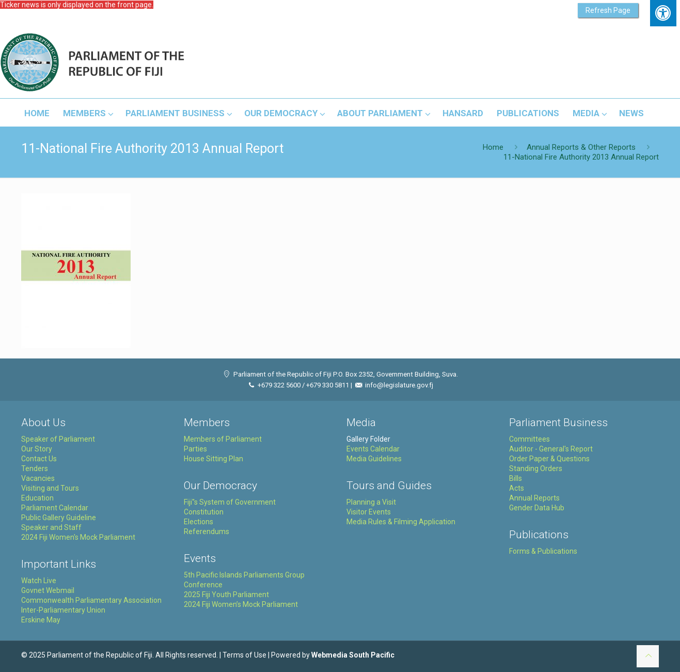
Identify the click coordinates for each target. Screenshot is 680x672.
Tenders (34, 468)
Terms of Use (244, 655)
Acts (516, 488)
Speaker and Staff (51, 527)
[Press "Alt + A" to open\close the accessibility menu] (663, 13)
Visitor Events (368, 512)
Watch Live (38, 580)
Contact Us (39, 459)
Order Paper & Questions (549, 459)
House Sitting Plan (213, 459)
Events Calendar (373, 449)
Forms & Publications (543, 551)
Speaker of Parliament (58, 439)
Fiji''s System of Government (230, 502)
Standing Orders (535, 468)
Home (493, 147)
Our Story (36, 449)
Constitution (204, 512)
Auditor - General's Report (551, 449)
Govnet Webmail (47, 590)
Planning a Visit (371, 502)
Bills (515, 478)
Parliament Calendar (54, 508)
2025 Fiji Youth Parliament (226, 594)
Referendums (206, 531)
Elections (198, 522)
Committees (529, 439)
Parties (195, 449)
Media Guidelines (374, 459)
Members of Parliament (223, 439)
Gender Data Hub (536, 508)
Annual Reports (534, 498)
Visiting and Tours (50, 488)
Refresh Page (608, 10)
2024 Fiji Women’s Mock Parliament (241, 604)
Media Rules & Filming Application (400, 522)
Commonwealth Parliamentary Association (91, 600)
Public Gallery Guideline (58, 517)
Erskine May (40, 620)
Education (37, 498)
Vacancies (38, 478)
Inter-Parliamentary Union (63, 610)
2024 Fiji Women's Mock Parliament (78, 537)
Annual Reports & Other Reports (581, 147)
